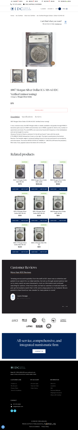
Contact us (58, 24)
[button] (3, 427)
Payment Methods (55, 390)
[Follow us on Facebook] (12, 411)
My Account (14, 386)
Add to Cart (24, 189)
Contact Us (39, 351)
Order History (34, 388)
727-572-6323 (16, 4)
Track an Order (35, 386)
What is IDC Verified (56, 395)
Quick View (15, 189)
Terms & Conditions (16, 390)
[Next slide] (67, 306)
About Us (53, 383)
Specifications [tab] (27, 117)
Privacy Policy (14, 388)
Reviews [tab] (38, 117)
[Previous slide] (63, 306)
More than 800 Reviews (21, 272)
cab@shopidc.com (18, 406)
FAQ (52, 388)
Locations (53, 386)
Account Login (34, 383)
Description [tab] (15, 117)
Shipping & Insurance (56, 392)
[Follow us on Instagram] (15, 411)
